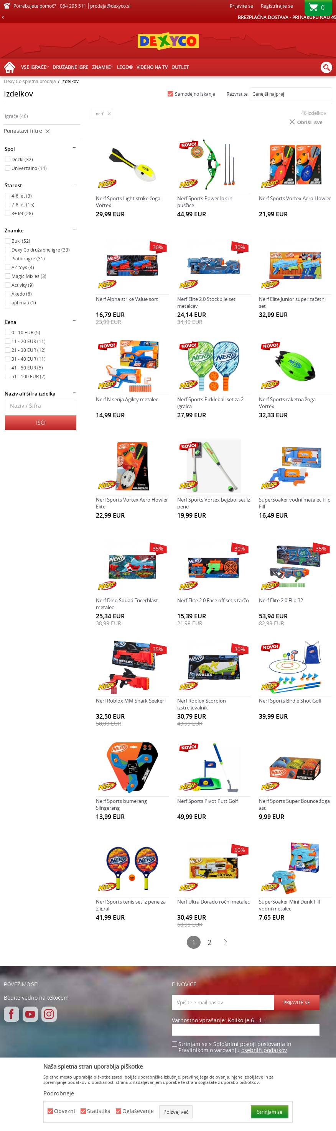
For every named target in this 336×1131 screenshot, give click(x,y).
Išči (41, 422)
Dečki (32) (22, 159)
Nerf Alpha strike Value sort (127, 299)
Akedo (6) (22, 294)
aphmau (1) (24, 302)
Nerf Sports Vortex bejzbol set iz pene (213, 503)
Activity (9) (23, 285)
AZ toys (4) (23, 267)
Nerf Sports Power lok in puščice (204, 202)
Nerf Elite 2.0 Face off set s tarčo (213, 600)
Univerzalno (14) (29, 168)
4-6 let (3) (22, 196)
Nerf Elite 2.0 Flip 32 (281, 600)
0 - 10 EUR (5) (26, 332)
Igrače (16, 116)
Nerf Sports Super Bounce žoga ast (294, 804)
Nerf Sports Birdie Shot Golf (290, 700)
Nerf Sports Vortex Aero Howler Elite (132, 503)
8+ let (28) (22, 213)
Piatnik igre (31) (28, 258)
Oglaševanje (138, 1111)
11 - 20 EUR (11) (29, 341)
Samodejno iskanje (195, 94)
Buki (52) (21, 241)
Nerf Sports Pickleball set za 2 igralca (210, 403)
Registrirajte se (277, 6)
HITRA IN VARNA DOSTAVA (167, 17)
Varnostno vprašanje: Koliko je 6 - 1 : (218, 1020)
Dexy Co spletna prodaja (30, 81)
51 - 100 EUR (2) (29, 376)
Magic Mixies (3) (29, 276)
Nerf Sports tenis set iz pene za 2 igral (131, 905)
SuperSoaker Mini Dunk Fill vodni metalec (289, 905)
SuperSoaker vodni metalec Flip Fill (295, 503)
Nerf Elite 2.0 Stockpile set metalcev (206, 302)
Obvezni (64, 1111)
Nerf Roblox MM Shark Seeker (130, 700)
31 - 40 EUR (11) (29, 359)
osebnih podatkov (264, 1050)
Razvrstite (237, 94)
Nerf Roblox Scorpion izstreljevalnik (201, 704)
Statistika (98, 1111)
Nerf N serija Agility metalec (127, 399)
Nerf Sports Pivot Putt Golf (207, 801)
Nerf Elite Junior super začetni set (292, 302)
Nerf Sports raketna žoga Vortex (287, 403)
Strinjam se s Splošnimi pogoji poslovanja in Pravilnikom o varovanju (235, 1047)
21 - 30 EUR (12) (29, 350)
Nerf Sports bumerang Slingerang (121, 804)
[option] (168, 17)
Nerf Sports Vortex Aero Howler (295, 198)
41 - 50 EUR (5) (27, 367)
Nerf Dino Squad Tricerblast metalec (127, 604)
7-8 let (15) (23, 204)
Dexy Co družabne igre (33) (41, 250)
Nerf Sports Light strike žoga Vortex (128, 202)
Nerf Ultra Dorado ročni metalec (213, 901)
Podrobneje (58, 1093)
